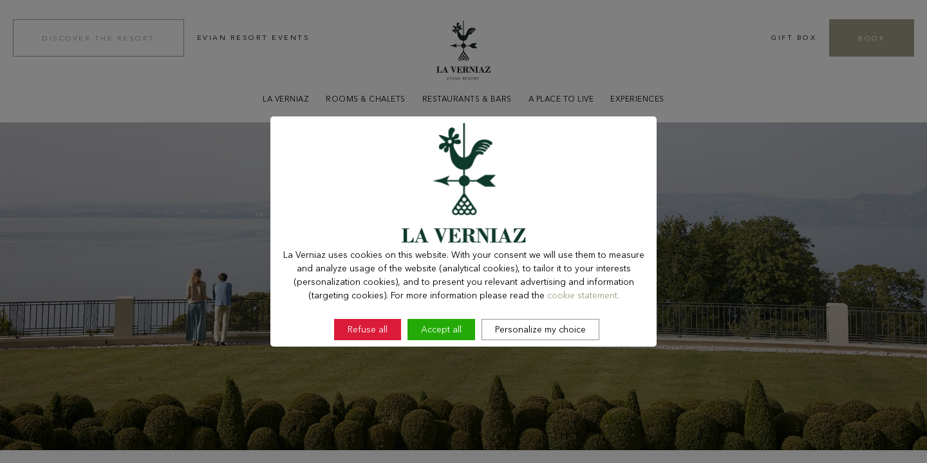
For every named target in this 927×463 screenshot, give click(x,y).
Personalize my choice (540, 385)
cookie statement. (583, 351)
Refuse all (368, 385)
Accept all (441, 385)
